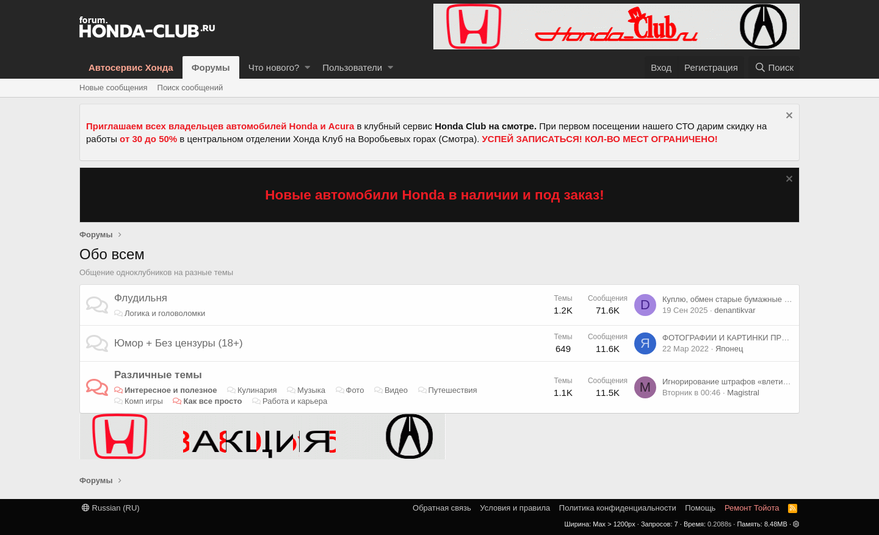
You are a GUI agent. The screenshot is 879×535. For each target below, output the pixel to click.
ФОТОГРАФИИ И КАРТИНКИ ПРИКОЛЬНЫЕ (744, 337)
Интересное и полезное (171, 390)
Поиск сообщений (190, 87)
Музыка (311, 390)
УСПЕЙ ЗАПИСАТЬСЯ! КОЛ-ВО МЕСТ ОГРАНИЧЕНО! (600, 139)
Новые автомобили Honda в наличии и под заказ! (434, 195)
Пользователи (352, 67)
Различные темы (158, 375)
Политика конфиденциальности (617, 507)
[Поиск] (774, 67)
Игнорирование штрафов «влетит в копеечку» (747, 381)
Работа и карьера (294, 401)
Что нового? (274, 67)
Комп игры (144, 401)
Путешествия (452, 390)
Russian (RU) (111, 507)
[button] (307, 67)
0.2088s (719, 524)
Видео (396, 390)
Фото (355, 390)
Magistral (743, 392)
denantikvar (734, 310)
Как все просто (212, 401)
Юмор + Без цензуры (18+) (178, 343)
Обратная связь (442, 507)
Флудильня (140, 298)
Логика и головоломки (165, 313)
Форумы (211, 67)
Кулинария (257, 390)
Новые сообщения (113, 87)
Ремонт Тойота (752, 507)
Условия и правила (515, 507)
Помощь (700, 507)
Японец (729, 348)
